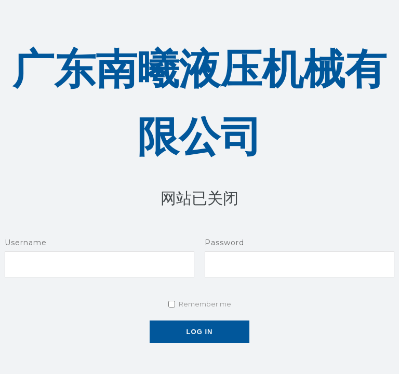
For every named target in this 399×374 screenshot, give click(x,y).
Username (26, 242)
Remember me (205, 304)
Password (224, 242)
